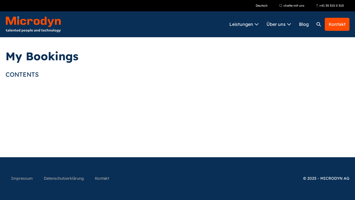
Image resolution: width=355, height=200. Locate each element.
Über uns (279, 24)
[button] (319, 24)
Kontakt (337, 24)
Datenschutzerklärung (64, 178)
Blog (304, 24)
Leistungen (244, 24)
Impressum (22, 178)
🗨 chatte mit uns (291, 6)
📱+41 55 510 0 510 (329, 6)
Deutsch (262, 6)
